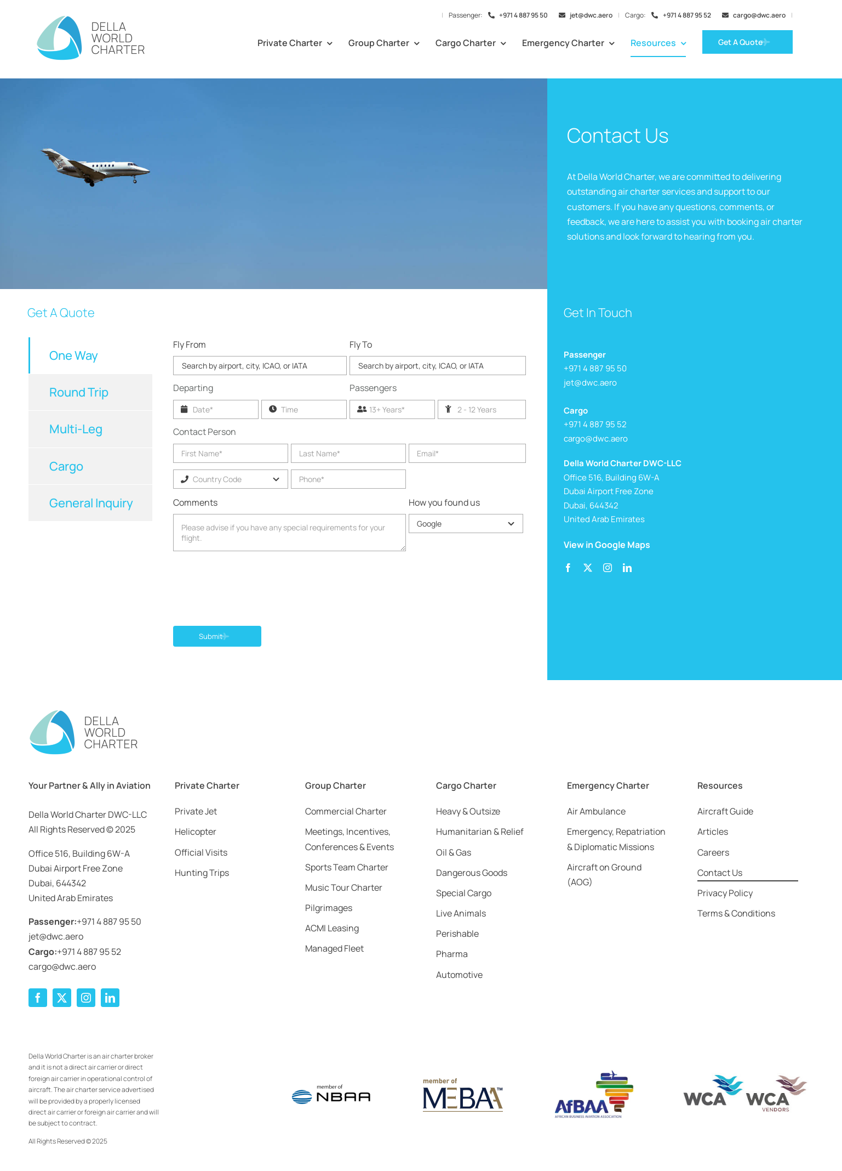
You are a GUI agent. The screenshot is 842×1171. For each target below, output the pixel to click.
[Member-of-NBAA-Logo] (331, 1077)
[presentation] (256, 590)
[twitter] (587, 567)
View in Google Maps (607, 545)
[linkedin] (627, 567)
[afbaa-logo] (593, 1071)
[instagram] (607, 567)
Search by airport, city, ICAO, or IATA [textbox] (244, 365)
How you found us (444, 502)
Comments (195, 502)
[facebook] (568, 567)
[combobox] (260, 366)
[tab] (90, 355)
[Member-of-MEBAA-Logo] (462, 1079)
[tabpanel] (349, 503)
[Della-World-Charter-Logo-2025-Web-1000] (90, 19)
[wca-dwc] (746, 1077)
